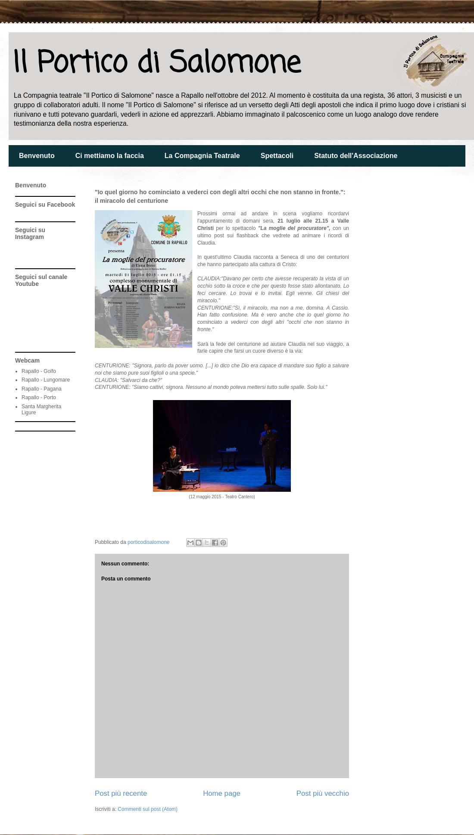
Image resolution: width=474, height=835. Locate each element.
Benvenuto (37, 155)
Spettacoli (277, 155)
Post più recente (121, 793)
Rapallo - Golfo (39, 371)
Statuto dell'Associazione (355, 155)
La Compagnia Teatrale (202, 155)
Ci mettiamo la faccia (109, 155)
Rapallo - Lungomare (46, 380)
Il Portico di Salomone (156, 64)
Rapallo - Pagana (42, 389)
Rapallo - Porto (39, 397)
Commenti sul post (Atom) (148, 809)
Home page (221, 793)
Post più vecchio (322, 793)
